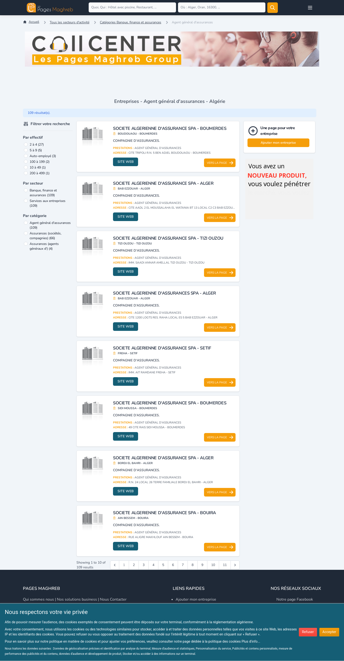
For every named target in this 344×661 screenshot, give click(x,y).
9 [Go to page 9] (202, 565)
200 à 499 (39, 173)
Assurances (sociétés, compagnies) (45, 235)
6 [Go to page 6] (173, 565)
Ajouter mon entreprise (278, 142)
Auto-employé (43, 156)
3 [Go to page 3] (144, 565)
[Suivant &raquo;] (235, 565)
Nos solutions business (77, 599)
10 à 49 (38, 167)
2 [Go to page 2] (134, 565)
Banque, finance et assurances (43, 192)
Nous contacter (113, 599)
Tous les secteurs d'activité (69, 22)
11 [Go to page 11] (225, 565)
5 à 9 (36, 150)
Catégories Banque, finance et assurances (130, 22)
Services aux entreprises (47, 203)
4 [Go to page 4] (153, 565)
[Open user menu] (310, 7)
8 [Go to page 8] (193, 565)
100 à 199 (39, 161)
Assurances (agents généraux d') (44, 246)
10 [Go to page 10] (213, 565)
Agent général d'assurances (50, 225)
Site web (126, 161)
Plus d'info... (251, 642)
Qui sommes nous (38, 599)
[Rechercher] (272, 7)
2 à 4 (37, 144)
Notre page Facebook (294, 599)
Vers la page (220, 162)
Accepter (329, 632)
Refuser (308, 632)
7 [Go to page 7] (183, 565)
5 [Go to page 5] (163, 565)
